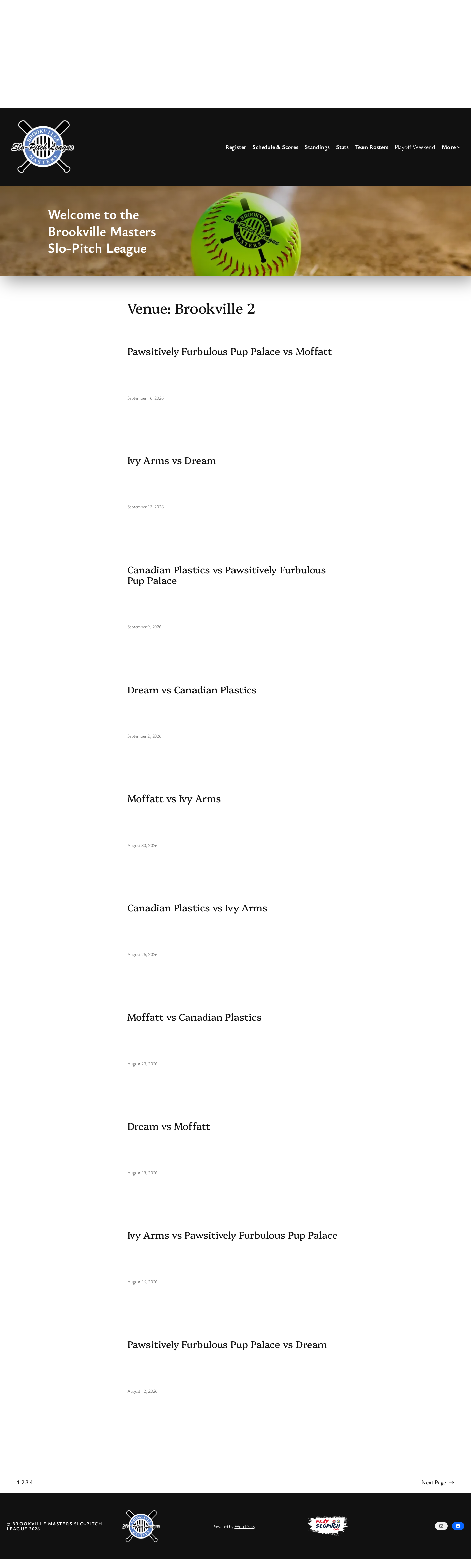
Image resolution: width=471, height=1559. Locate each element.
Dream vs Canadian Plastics (192, 689)
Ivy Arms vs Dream (171, 460)
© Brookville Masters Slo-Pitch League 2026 (54, 1526)
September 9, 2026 (144, 626)
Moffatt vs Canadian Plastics (194, 1016)
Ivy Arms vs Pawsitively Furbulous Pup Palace (232, 1234)
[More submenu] (459, 147)
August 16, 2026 (142, 1281)
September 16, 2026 (145, 398)
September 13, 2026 (145, 506)
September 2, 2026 (144, 736)
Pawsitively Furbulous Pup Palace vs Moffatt (229, 350)
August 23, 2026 (142, 1063)
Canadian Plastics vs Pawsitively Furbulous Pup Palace (226, 575)
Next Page (437, 1482)
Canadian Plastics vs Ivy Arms (197, 907)
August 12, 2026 (142, 1391)
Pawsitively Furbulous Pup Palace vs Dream (227, 1344)
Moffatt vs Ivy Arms (174, 798)
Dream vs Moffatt (168, 1125)
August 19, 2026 (142, 1172)
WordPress (244, 1526)
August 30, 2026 (142, 845)
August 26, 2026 (142, 954)
